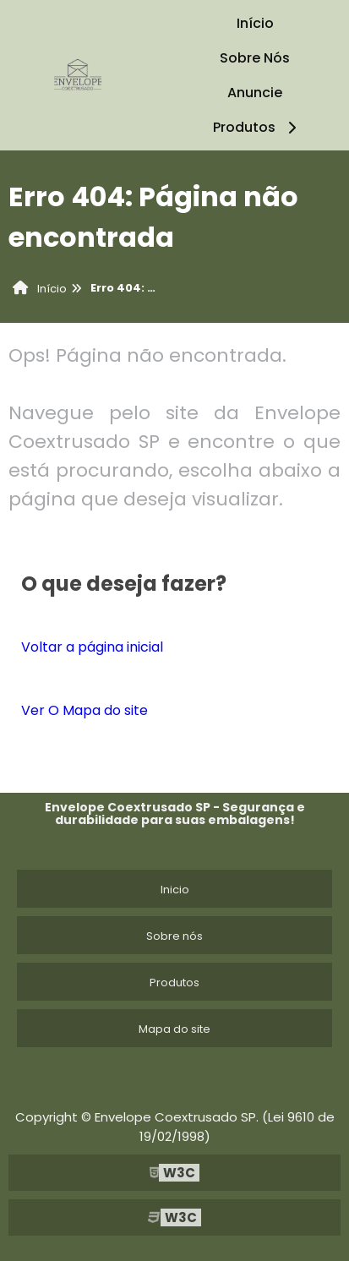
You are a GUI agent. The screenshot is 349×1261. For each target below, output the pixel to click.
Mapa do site (174, 1029)
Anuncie (254, 92)
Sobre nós (174, 936)
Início (255, 23)
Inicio (175, 890)
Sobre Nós (255, 58)
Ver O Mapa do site (84, 710)
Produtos (257, 127)
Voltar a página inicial (92, 647)
